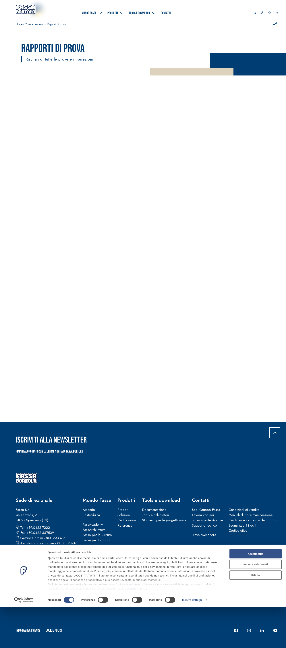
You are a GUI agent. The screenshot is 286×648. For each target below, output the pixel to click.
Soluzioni (123, 515)
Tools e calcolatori (155, 515)
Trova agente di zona (207, 520)
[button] (255, 14)
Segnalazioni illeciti (242, 525)
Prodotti (126, 500)
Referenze (124, 525)
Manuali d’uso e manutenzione (251, 515)
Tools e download (35, 24)
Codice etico (238, 530)
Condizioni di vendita (244, 509)
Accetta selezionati (255, 605)
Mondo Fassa (97, 500)
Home (19, 24)
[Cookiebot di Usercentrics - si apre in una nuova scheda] (24, 641)
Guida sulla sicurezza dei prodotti (253, 520)
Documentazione (154, 509)
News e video (93, 549)
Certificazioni (126, 520)
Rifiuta (255, 616)
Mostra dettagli (192, 640)
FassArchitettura (94, 529)
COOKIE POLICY (136, 629)
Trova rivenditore (204, 534)
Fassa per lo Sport (96, 540)
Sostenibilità (91, 515)
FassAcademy (93, 524)
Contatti (200, 500)
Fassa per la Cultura (97, 534)
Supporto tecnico (204, 525)
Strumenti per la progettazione (164, 520)
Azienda (89, 509)
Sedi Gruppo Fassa (206, 509)
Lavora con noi (203, 515)
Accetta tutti (256, 594)
